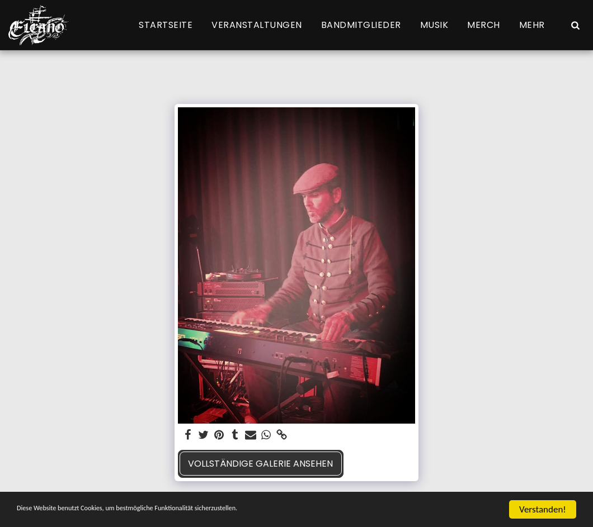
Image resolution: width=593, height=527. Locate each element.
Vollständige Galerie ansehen (260, 463)
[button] (575, 25)
